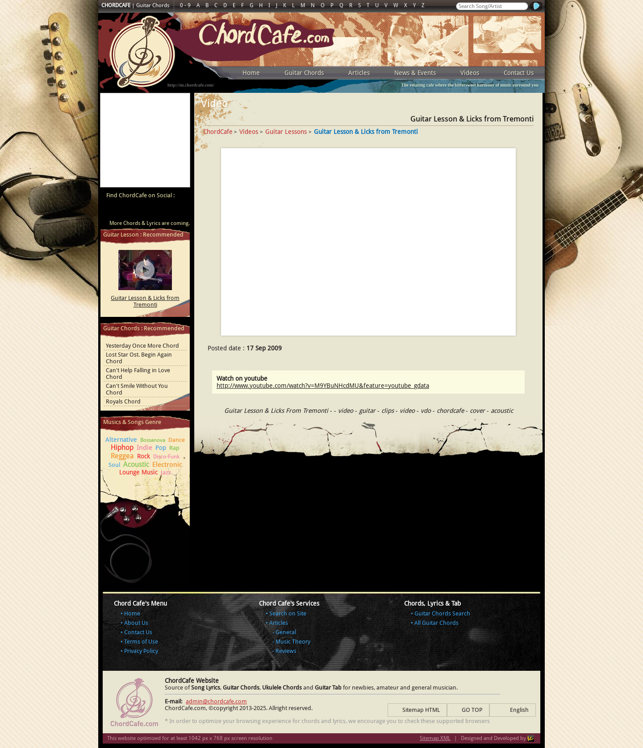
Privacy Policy (141, 651)
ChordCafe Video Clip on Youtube (111, 211)
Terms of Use (141, 641)
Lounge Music (138, 472)
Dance (176, 439)
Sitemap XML (435, 738)
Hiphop (122, 447)
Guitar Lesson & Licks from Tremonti (145, 301)
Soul (114, 464)
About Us (136, 622)
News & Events (415, 72)
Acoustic (136, 464)
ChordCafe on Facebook (128, 211)
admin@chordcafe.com (216, 701)
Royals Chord (123, 401)
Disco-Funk (166, 456)
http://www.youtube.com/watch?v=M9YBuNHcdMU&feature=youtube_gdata (323, 385)
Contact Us (519, 72)
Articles (359, 72)
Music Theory (293, 641)
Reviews (286, 651)
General (286, 632)
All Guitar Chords (436, 622)
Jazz (166, 472)
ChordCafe (218, 131)
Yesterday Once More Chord (142, 345)
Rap (174, 448)
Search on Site (287, 613)
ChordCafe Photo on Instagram (179, 211)
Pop (160, 447)
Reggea (122, 456)
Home (251, 72)
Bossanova (152, 440)
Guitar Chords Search (442, 613)
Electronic (167, 465)
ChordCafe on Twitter (145, 211)
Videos (469, 72)
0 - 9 (185, 5)
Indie (144, 448)
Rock (143, 456)
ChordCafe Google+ (162, 211)
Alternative (121, 439)
